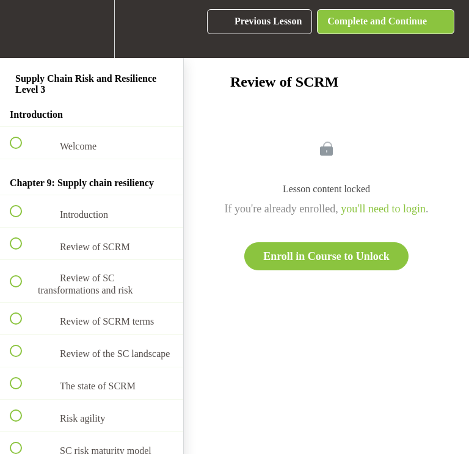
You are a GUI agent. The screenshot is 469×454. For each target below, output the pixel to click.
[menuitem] (91, 29)
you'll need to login (383, 209)
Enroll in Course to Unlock (326, 256)
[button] (22, 29)
